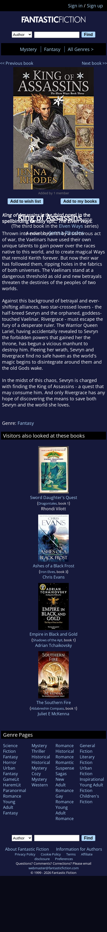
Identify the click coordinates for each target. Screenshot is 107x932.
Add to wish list (25, 201)
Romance (65, 745)
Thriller (38, 751)
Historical (41, 757)
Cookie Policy (51, 854)
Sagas (61, 773)
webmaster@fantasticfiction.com (54, 868)
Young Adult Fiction (91, 787)
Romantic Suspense (65, 765)
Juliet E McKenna (53, 714)
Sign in (75, 6)
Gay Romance (65, 799)
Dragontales (47, 503)
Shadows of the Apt (47, 640)
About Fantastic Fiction (27, 849)
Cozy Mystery (39, 776)
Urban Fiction (86, 770)
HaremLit (12, 785)
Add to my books (80, 201)
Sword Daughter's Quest (53, 497)
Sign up (95, 6)
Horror (10, 762)
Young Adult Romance (65, 813)
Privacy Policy (25, 854)
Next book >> (94, 63)
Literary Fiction (87, 759)
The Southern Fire (53, 702)
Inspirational (92, 779)
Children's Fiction (89, 799)
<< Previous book (16, 63)
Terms (71, 854)
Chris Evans (54, 577)
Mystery (28, 49)
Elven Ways (71, 226)
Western (40, 785)
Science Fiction (10, 748)
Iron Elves (47, 571)
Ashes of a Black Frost (53, 566)
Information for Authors (79, 849)
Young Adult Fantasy (10, 807)
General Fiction (87, 748)
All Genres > (82, 49)
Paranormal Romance (14, 793)
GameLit (11, 779)
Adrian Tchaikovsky (53, 645)
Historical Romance (65, 754)
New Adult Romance (65, 784)
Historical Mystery (41, 765)
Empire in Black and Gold (53, 634)
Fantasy (52, 49)
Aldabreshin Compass (47, 708)
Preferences (64, 859)
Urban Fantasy (10, 770)
